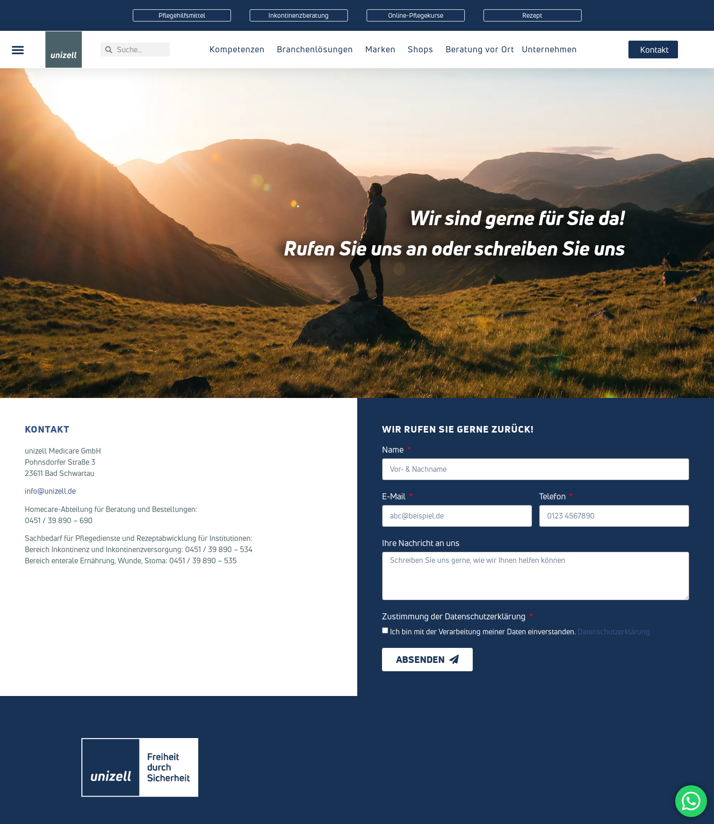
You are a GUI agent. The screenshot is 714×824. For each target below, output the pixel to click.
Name (393, 450)
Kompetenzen (239, 49)
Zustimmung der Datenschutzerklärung (454, 617)
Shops (423, 49)
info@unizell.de (50, 491)
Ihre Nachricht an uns (421, 543)
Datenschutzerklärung (613, 631)
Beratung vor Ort (480, 49)
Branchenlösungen (317, 49)
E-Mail (394, 497)
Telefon (553, 497)
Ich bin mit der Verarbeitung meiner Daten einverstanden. (520, 631)
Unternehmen (552, 49)
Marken (382, 49)
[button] (18, 49)
